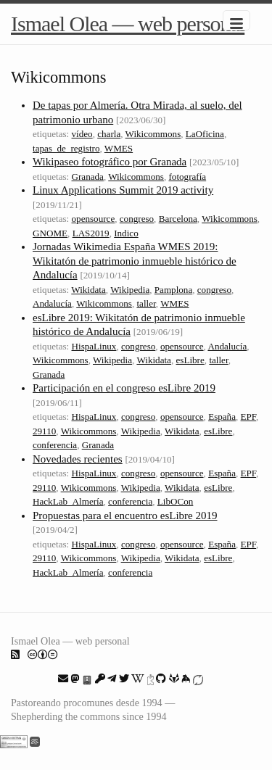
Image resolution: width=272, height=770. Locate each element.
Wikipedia (129, 289)
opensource (93, 218)
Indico (126, 233)
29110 (44, 431)
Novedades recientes (78, 459)
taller (145, 303)
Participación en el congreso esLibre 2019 (124, 388)
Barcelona (178, 218)
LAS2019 (91, 233)
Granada (88, 176)
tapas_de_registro (66, 148)
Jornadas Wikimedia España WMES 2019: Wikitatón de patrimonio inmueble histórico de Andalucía (134, 261)
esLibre (190, 360)
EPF (249, 416)
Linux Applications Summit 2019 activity (123, 190)
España (222, 416)
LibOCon (175, 501)
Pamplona (173, 289)
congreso (137, 218)
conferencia (55, 444)
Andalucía (52, 303)
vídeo (82, 133)
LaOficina (205, 133)
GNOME (50, 233)
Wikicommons (153, 133)
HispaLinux (94, 346)
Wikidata (88, 289)
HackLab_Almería (68, 501)
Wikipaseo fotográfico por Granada (109, 161)
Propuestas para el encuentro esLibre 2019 (125, 515)
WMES (118, 148)
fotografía (187, 176)
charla (108, 133)
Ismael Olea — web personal (127, 24)
